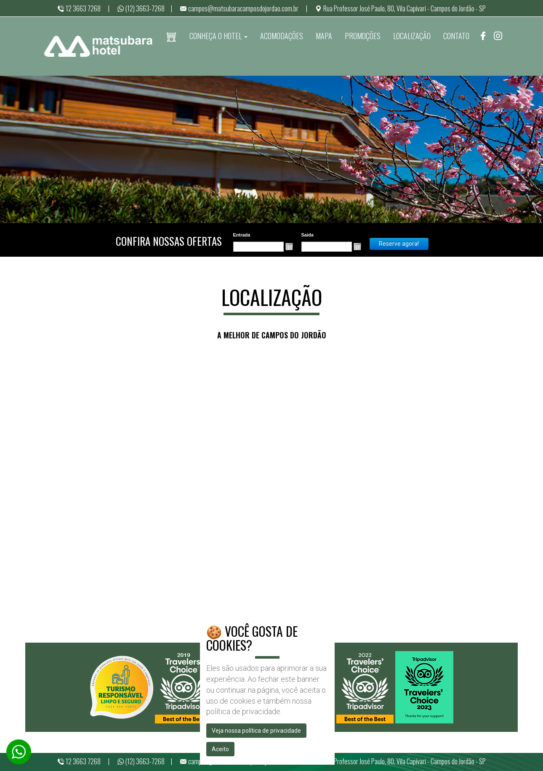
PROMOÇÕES (363, 35)
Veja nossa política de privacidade (256, 730)
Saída (307, 234)
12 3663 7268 (79, 8)
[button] (289, 246)
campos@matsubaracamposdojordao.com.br (239, 8)
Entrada (241, 234)
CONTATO (456, 35)
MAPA (324, 35)
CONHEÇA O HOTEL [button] (218, 35)
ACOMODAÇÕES (281, 35)
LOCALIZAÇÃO (412, 35)
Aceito (220, 749)
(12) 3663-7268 (141, 8)
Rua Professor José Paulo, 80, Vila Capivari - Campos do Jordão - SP (400, 8)
